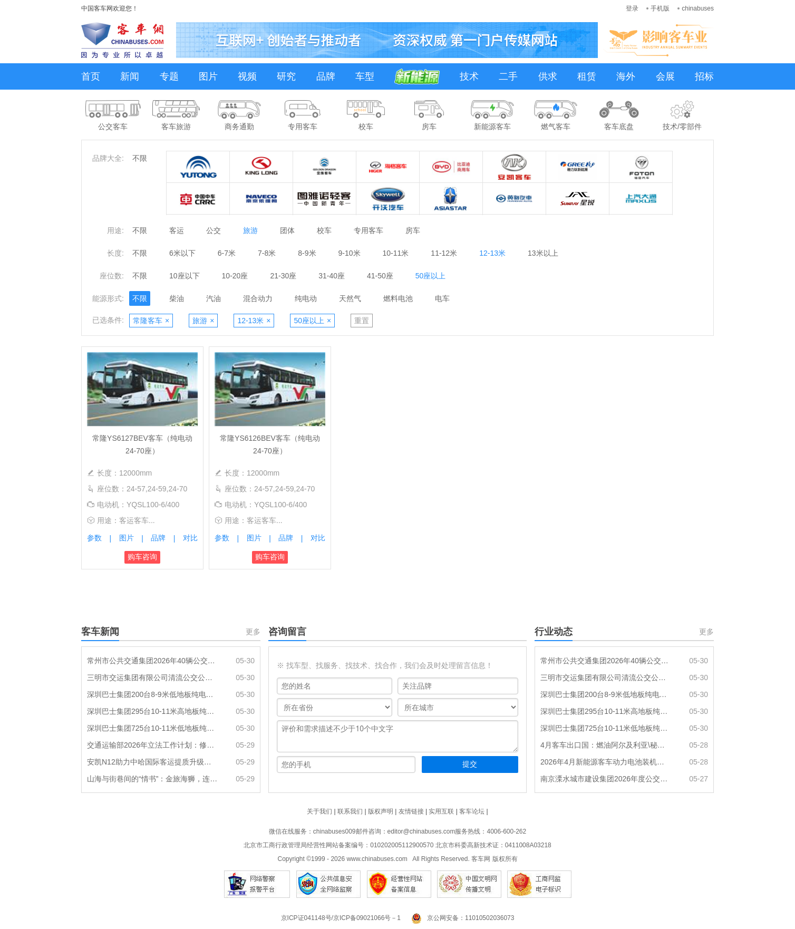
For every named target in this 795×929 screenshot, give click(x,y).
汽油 (213, 298)
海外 (625, 76)
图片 (208, 76)
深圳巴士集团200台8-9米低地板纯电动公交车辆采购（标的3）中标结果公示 (152, 694)
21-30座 (283, 276)
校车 (324, 230)
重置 (361, 320)
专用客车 (368, 230)
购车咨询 (142, 557)
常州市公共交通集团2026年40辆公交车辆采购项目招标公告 (152, 660)
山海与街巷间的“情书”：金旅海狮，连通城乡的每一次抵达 (152, 779)
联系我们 (350, 811)
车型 (364, 76)
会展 (665, 76)
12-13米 (492, 253)
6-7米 (227, 253)
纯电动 (306, 298)
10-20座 (235, 276)
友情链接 (411, 811)
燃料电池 (398, 298)
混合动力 (258, 298)
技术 (469, 76)
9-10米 (349, 253)
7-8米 (267, 253)
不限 (139, 158)
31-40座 (331, 276)
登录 (632, 8)
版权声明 (380, 811)
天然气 (350, 298)
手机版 (660, 8)
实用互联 (441, 811)
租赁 (586, 76)
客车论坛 (471, 811)
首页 (90, 76)
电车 (442, 298)
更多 (253, 631)
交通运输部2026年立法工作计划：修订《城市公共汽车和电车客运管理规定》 (152, 745)
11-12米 (444, 253)
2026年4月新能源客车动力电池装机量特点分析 (605, 762)
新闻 (129, 76)
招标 (704, 76)
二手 (508, 76)
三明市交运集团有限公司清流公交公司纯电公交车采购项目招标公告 (152, 677)
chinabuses (698, 8)
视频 (247, 76)
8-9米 (307, 253)
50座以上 (430, 276)
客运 (176, 230)
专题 (169, 76)
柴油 (176, 298)
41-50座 (380, 276)
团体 (287, 230)
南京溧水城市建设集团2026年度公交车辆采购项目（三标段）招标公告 (605, 779)
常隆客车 (151, 320)
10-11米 (396, 253)
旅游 (250, 230)
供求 (547, 76)
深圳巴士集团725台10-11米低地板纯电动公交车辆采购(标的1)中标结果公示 (152, 728)
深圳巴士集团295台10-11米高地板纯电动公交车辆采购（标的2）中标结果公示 (152, 711)
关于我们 (319, 811)
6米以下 (182, 253)
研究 (286, 76)
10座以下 (184, 276)
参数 (94, 538)
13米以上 (543, 253)
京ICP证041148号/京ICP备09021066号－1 (341, 918)
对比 (190, 538)
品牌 (325, 76)
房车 (412, 230)
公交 (213, 230)
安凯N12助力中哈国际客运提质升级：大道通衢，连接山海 (152, 762)
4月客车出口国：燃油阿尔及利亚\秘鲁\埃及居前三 (605, 745)
